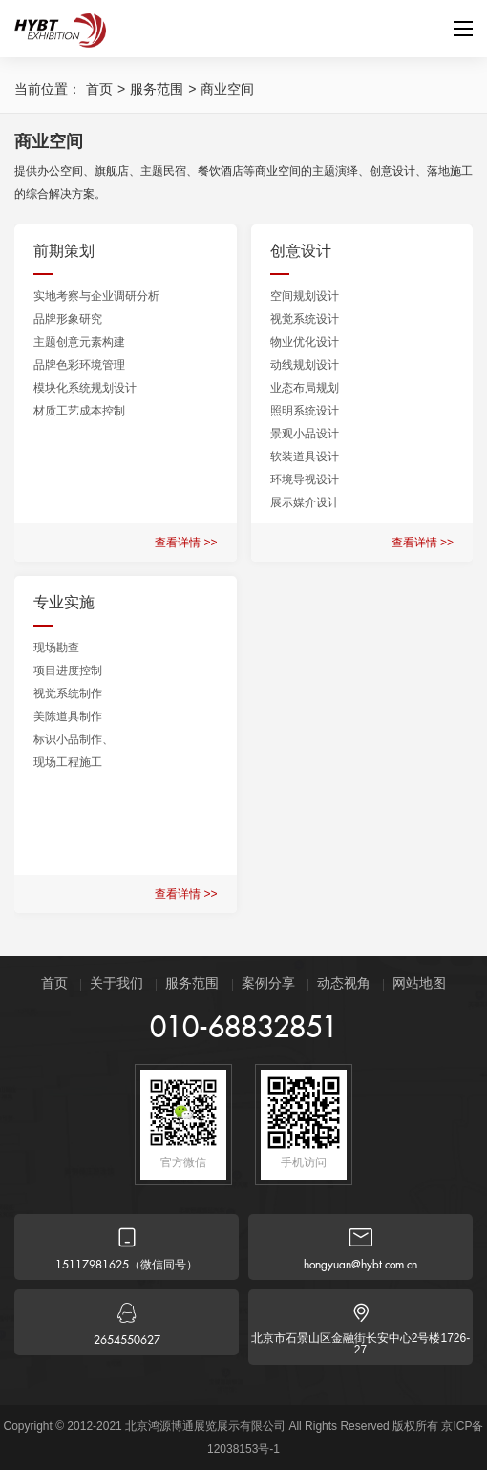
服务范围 (156, 88)
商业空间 (227, 88)
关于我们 (116, 983)
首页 (99, 88)
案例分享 (268, 983)
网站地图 (419, 983)
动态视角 (344, 983)
